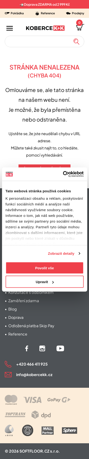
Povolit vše (44, 268)
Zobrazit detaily (61, 253)
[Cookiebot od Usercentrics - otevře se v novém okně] (63, 174)
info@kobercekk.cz (34, 374)
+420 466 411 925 (32, 364)
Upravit (45, 282)
